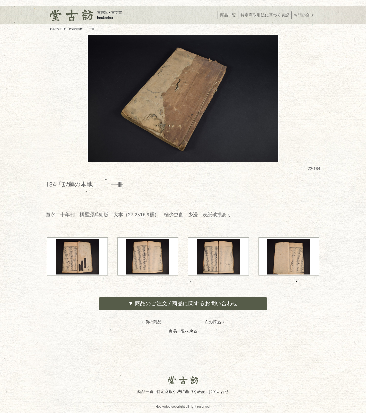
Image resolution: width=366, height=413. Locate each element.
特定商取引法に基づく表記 (264, 15)
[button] (183, 303)
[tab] (183, 303)
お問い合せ (304, 15)
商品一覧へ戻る (183, 331)
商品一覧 (229, 15)
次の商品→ (215, 321)
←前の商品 (151, 321)
